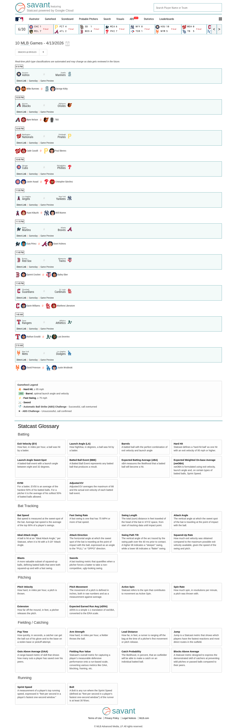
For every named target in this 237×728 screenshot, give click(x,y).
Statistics (149, 19)
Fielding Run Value (80, 651)
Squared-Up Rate (183, 535)
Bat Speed (23, 515)
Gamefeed (50, 19)
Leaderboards (166, 19)
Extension (23, 606)
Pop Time (22, 631)
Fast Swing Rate (78, 515)
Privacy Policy (112, 718)
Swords (73, 558)
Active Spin (128, 587)
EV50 (20, 483)
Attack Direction (78, 535)
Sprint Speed (24, 687)
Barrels (126, 443)
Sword (27, 402)
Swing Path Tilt (130, 535)
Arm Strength (77, 631)
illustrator (34, 19)
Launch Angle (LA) (79, 443)
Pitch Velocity (25, 587)
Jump (177, 631)
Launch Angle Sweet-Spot (32, 460)
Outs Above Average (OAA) (32, 651)
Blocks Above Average (186, 651)
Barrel (29, 393)
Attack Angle (181, 515)
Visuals (120, 19)
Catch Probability (131, 651)
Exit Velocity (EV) (27, 443)
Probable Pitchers (88, 19)
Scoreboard (67, 19)
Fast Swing (30, 398)
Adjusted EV (76, 483)
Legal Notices (129, 718)
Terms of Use (95, 718)
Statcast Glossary (38, 426)
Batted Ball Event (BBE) (82, 460)
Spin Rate (179, 587)
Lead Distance (130, 631)
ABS (134, 19)
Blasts (21, 558)
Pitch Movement (78, 587)
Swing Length (129, 515)
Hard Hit (28, 389)
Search (107, 19)
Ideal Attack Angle (27, 535)
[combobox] (188, 7)
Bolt (71, 687)
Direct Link (22, 80)
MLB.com (144, 718)
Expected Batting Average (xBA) (140, 460)
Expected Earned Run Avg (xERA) (88, 606)
